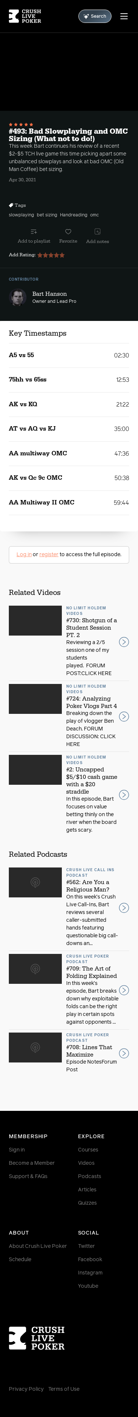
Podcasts (89, 1176)
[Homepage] (25, 16)
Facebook (90, 1259)
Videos (86, 1163)
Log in (24, 554)
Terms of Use (63, 1389)
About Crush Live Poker (38, 1246)
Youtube (88, 1286)
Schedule (20, 1259)
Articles (87, 1189)
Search (95, 16)
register (49, 554)
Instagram (90, 1273)
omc (94, 215)
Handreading (73, 215)
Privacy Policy (26, 1389)
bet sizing (47, 215)
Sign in (17, 1150)
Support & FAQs (28, 1176)
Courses (88, 1150)
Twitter (86, 1246)
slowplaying (21, 215)
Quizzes (87, 1203)
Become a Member (32, 1163)
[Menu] (124, 16)
